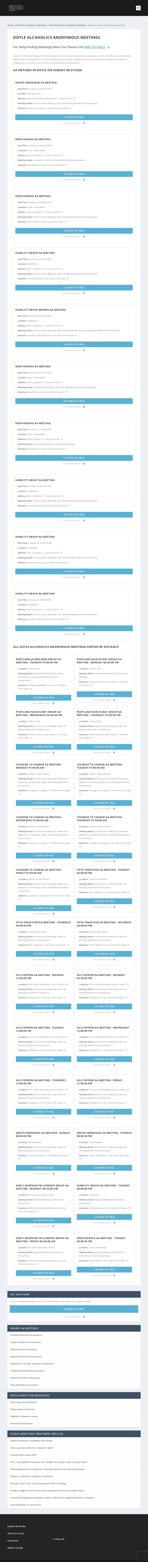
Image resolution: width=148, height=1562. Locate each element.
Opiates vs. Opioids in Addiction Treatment (31, 1471)
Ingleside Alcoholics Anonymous (26, 1351)
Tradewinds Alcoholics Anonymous (27, 1366)
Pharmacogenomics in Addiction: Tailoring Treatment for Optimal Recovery (47, 1464)
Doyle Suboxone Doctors (22, 1404)
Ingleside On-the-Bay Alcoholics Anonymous (32, 1359)
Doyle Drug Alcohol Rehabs (23, 1397)
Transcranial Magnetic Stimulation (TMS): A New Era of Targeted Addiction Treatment (52, 1493)
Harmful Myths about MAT (23, 1450)
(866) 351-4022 (94, 42)
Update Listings (15, 1543)
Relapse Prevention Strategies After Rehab (31, 1436)
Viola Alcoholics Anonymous (24, 1380)
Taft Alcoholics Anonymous (23, 1344)
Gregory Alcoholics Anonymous (25, 1337)
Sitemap (124, 1558)
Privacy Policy (97, 1558)
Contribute (12, 1536)
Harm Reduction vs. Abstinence (25, 1500)
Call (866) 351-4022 (74, 112)
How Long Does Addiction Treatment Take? (31, 1443)
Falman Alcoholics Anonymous (25, 1373)
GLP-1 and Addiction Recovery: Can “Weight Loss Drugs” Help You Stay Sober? (48, 1457)
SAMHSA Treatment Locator (24, 1411)
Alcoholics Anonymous (21, 1418)
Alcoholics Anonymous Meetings (30, 20)
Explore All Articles (16, 1521)
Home (10, 20)
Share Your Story (15, 1528)
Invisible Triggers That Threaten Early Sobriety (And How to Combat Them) (47, 1486)
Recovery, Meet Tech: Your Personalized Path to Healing (38, 1478)
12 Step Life (58, 1534)
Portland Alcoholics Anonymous (26, 1330)
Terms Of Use (112, 1558)
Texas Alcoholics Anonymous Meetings (67, 20)
